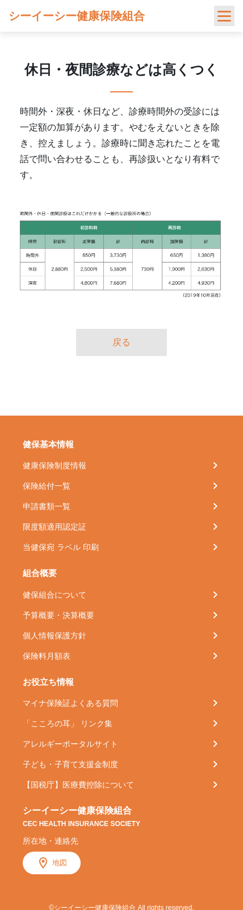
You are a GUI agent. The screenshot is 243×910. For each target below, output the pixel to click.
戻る (121, 342)
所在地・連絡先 (50, 840)
